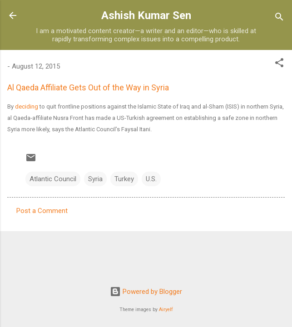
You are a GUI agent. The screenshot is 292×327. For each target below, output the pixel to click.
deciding (26, 106)
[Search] (279, 18)
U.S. (151, 179)
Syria (95, 179)
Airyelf (166, 309)
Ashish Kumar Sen (146, 15)
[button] (279, 64)
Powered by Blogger (146, 291)
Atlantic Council (53, 179)
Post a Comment (42, 211)
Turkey (124, 179)
